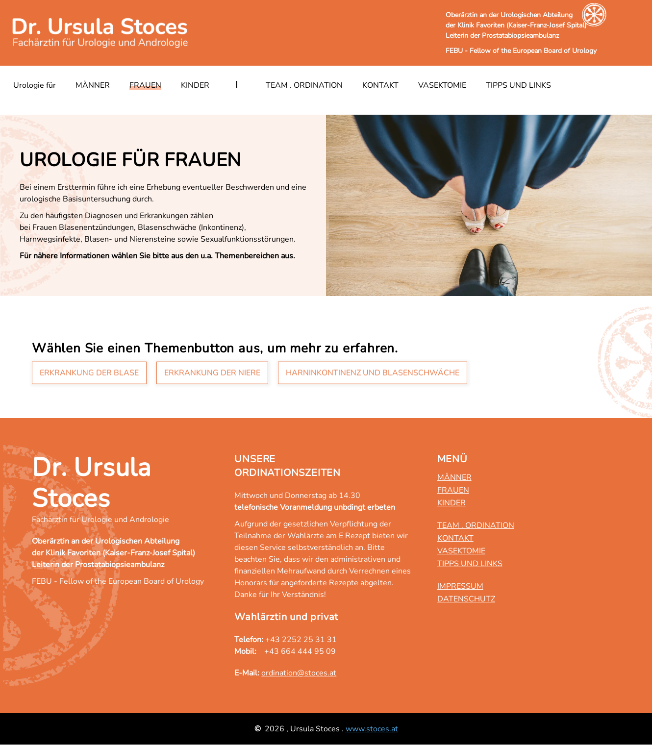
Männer (92, 85)
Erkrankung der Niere (212, 374)
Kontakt (380, 85)
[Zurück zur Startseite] (101, 33)
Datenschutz (466, 599)
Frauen (145, 85)
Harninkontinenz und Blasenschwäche (372, 374)
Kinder (195, 85)
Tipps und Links (518, 85)
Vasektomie (442, 85)
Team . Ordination (304, 85)
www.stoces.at (372, 728)
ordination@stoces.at (298, 673)
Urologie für (34, 85)
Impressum (460, 586)
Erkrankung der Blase (89, 374)
